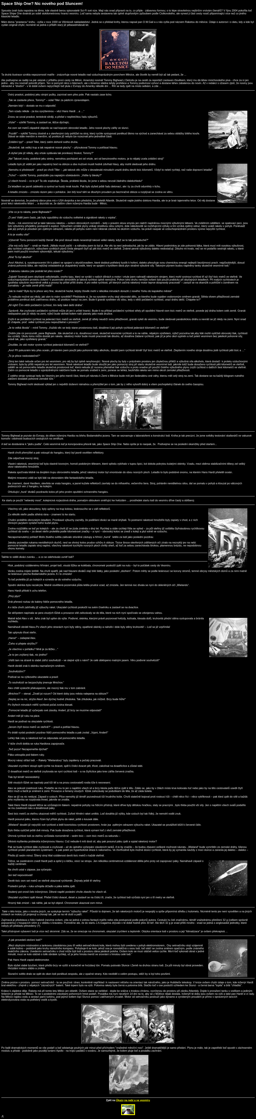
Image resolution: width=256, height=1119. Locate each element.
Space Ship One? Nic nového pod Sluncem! (42, 3)
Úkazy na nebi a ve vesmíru (133, 1100)
